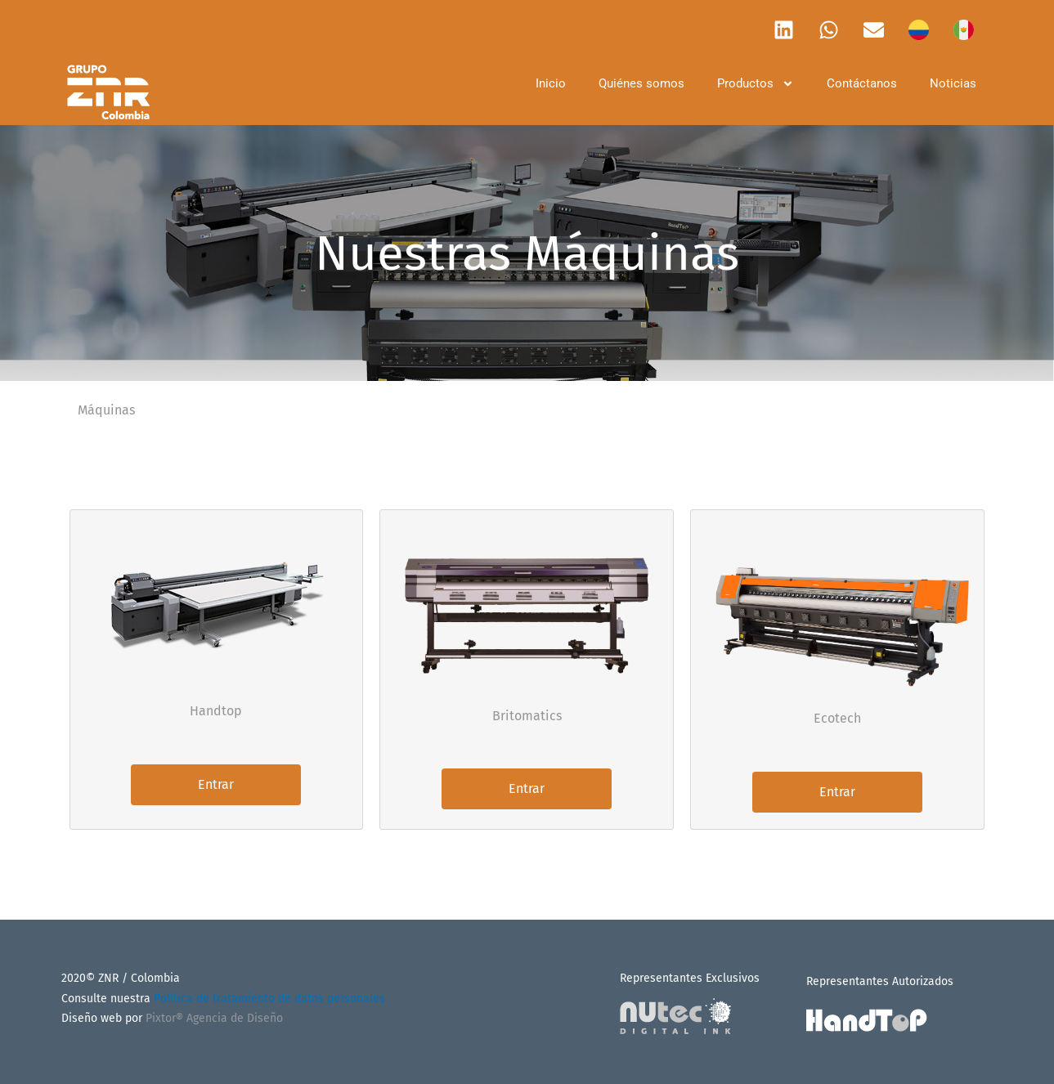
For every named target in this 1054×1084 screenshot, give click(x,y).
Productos (755, 83)
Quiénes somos (641, 83)
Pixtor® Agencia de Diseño (214, 1018)
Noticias (953, 83)
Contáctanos (862, 83)
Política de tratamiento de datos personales (269, 999)
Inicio (551, 83)
